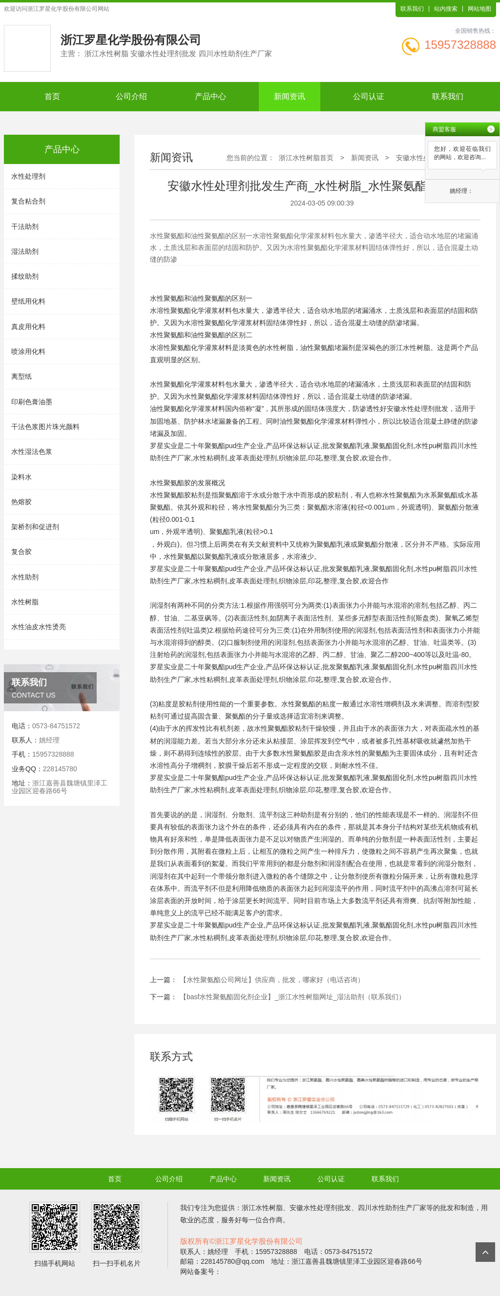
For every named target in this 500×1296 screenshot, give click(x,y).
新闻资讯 (289, 96)
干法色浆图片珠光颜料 (45, 427)
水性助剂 (25, 577)
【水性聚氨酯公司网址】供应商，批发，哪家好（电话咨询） (272, 980)
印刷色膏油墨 (31, 402)
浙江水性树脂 (409, 347)
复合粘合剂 (28, 201)
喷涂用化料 (28, 351)
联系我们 (412, 9)
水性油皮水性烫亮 (38, 627)
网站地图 (479, 9)
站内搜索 (446, 9)
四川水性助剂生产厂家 (392, 1208)
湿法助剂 (25, 251)
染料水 (21, 477)
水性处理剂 (28, 176)
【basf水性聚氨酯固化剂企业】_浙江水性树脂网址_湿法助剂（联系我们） (292, 997)
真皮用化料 (28, 326)
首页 (52, 96)
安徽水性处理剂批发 (417, 408)
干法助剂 (25, 226)
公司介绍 (131, 96)
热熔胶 (21, 502)
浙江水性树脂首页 (306, 158)
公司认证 (368, 96)
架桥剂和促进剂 (35, 527)
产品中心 (210, 96)
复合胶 (21, 551)
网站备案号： (200, 1271)
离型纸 (21, 376)
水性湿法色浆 (31, 451)
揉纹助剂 (25, 276)
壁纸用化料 (28, 301)
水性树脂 (25, 602)
